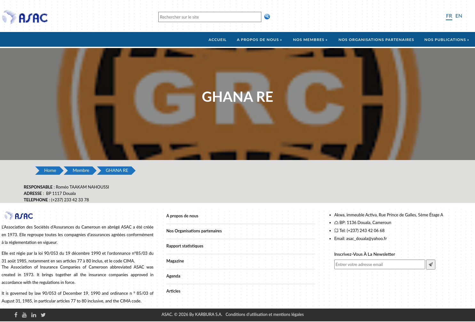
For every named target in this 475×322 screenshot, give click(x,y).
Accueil (217, 39)
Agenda (173, 275)
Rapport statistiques (184, 245)
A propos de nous (258, 39)
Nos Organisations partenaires (194, 230)
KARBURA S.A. (208, 314)
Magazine (175, 260)
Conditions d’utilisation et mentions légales (265, 314)
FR (449, 15)
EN (458, 15)
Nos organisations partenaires (376, 39)
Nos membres (308, 39)
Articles (173, 291)
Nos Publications (445, 39)
